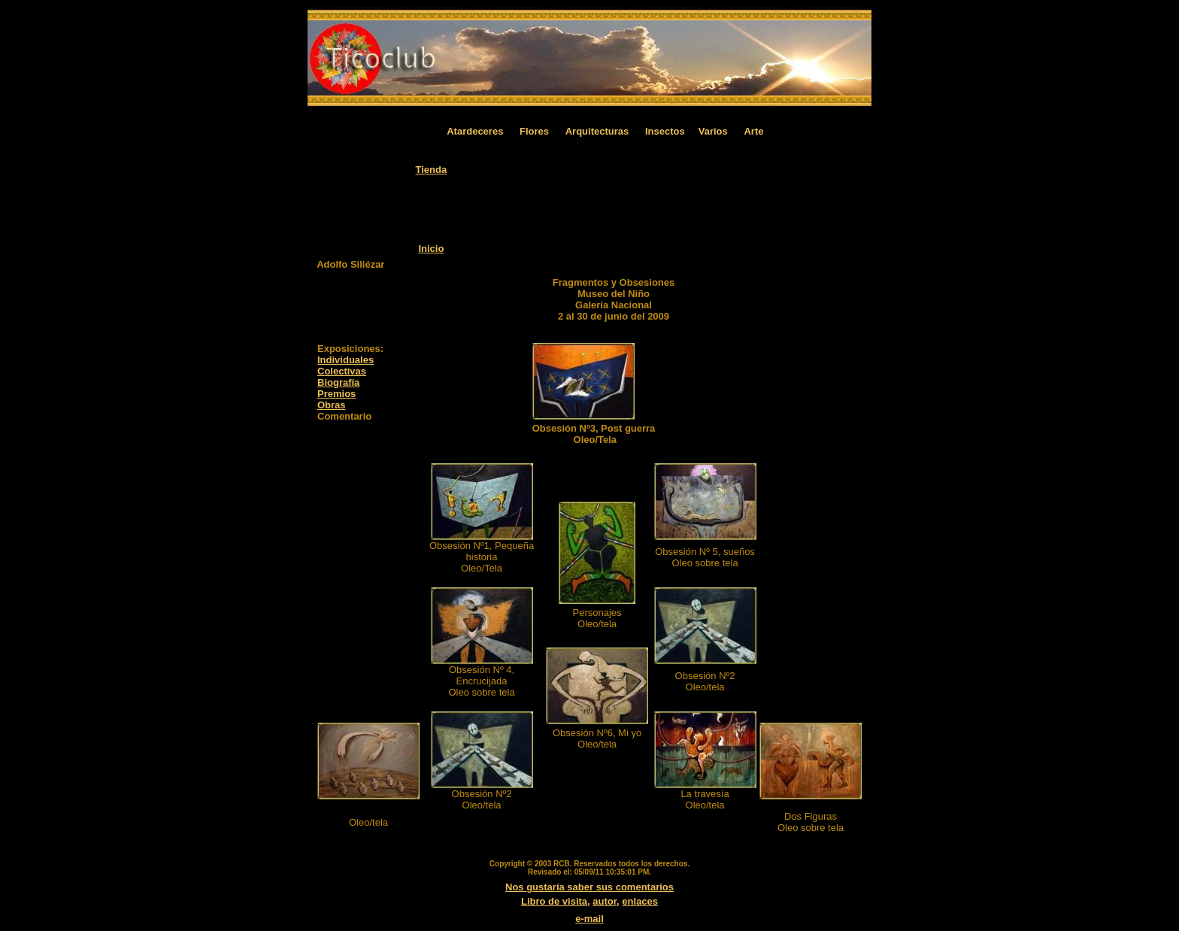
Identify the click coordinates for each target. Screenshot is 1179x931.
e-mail (589, 918)
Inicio (431, 248)
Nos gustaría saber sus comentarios (589, 887)
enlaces (640, 901)
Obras (331, 405)
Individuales (345, 359)
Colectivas (341, 371)
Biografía (338, 382)
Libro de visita (554, 901)
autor (605, 901)
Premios (336, 393)
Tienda (431, 169)
